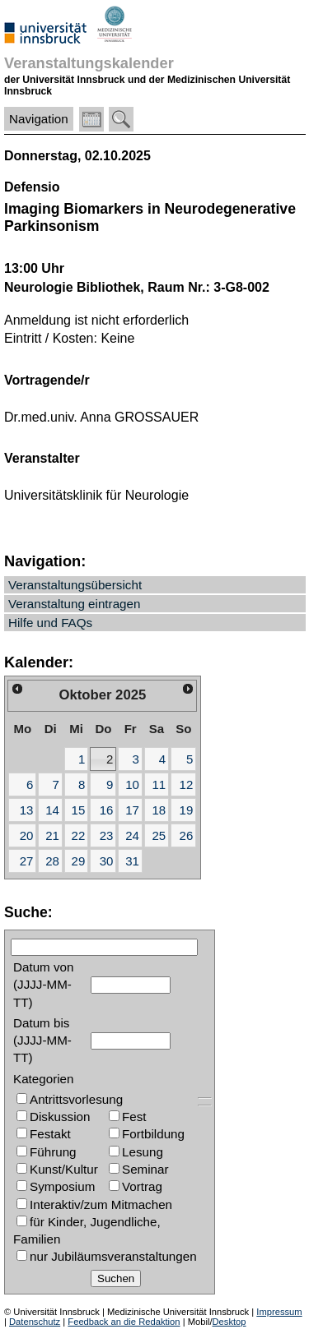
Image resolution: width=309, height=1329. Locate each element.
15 (79, 810)
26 (187, 835)
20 (27, 835)
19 (187, 810)
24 (132, 835)
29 (79, 861)
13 (27, 810)
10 (132, 784)
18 (159, 810)
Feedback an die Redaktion (124, 1322)
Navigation (38, 119)
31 (132, 861)
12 (187, 784)
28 (52, 861)
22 (79, 835)
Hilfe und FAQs (50, 623)
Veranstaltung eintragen (74, 604)
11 (159, 784)
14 (52, 810)
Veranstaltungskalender (89, 63)
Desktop (229, 1322)
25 (159, 835)
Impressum (279, 1312)
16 (107, 810)
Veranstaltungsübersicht (75, 585)
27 (27, 861)
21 (52, 835)
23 (107, 835)
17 (132, 810)
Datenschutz (34, 1322)
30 (107, 861)
